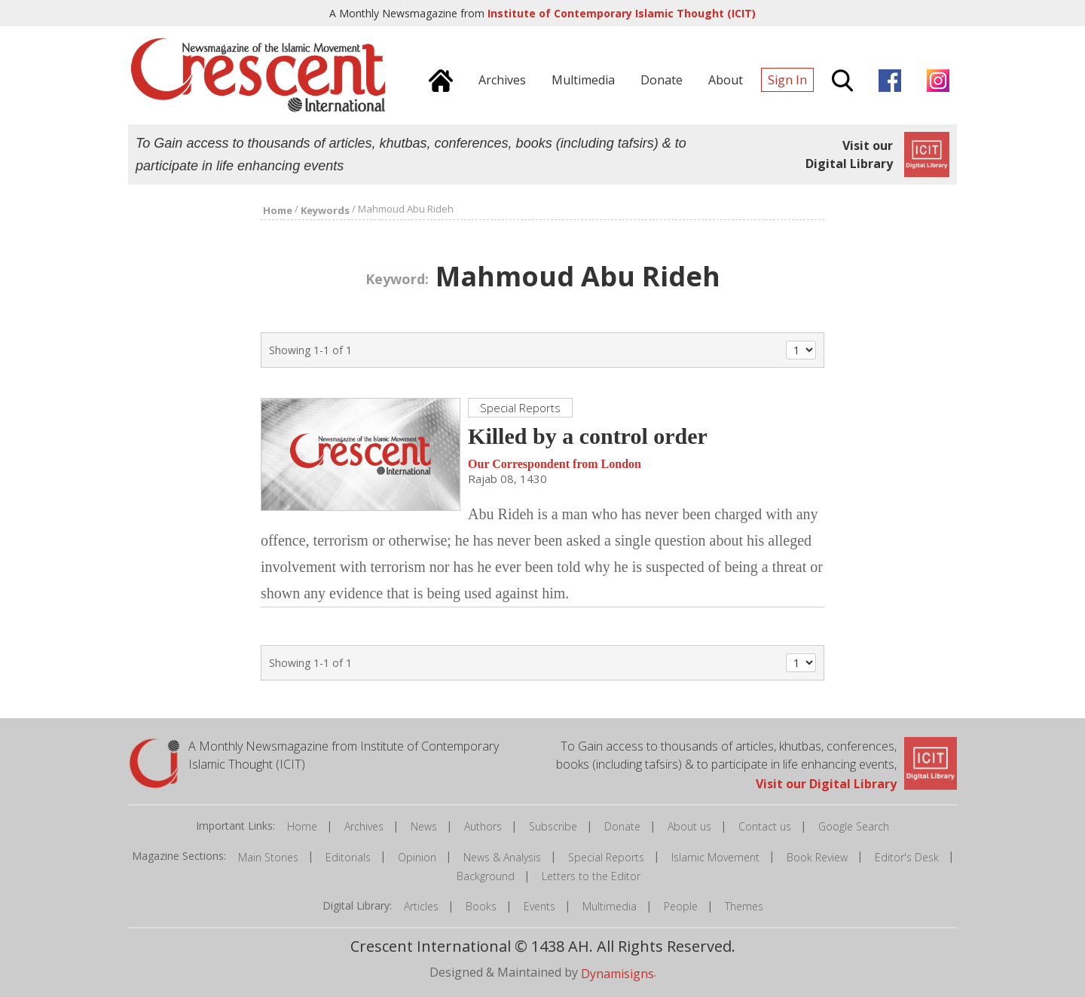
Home (302, 826)
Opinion (417, 857)
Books (481, 906)
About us (689, 826)
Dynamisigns (617, 973)
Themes (744, 906)
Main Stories (268, 857)
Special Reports (606, 857)
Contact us (764, 826)
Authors (483, 826)
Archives (364, 826)
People (681, 906)
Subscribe (553, 826)
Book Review (817, 857)
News (424, 826)
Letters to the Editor (591, 876)
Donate (622, 826)
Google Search (853, 826)
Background (486, 876)
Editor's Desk (907, 857)
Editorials (348, 857)
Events (539, 906)
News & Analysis (502, 857)
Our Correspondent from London (554, 463)
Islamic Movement (715, 857)
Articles (421, 906)
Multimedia (609, 906)
